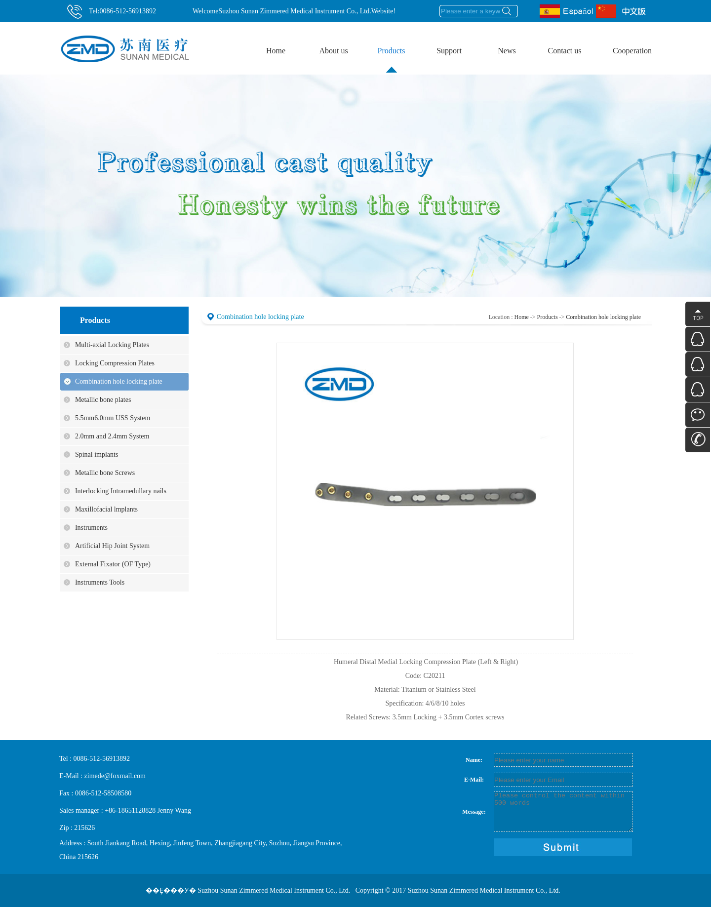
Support (455, 43)
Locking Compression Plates (115, 363)
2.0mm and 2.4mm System (112, 436)
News (506, 50)
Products (397, 43)
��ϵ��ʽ (697, 440)
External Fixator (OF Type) (113, 564)
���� (697, 314)
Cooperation (632, 50)
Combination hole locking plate (118, 381)
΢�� (697, 414)
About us (339, 43)
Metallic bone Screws (105, 472)
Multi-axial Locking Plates (112, 345)
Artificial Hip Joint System (112, 546)
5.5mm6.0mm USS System (112, 418)
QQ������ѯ (697, 339)
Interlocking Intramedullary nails (120, 491)
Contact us (569, 43)
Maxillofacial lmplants (106, 509)
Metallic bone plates (103, 399)
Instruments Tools (99, 582)
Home (275, 50)
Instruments (91, 527)
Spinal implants (96, 454)
